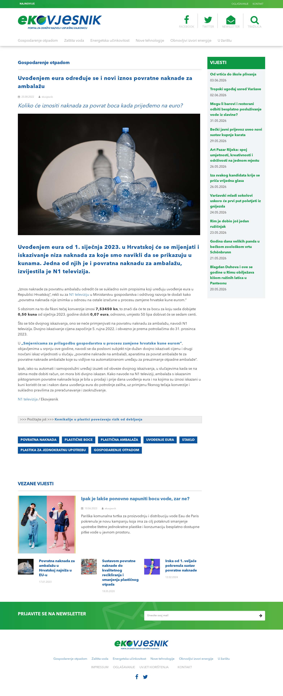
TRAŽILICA (255, 21)
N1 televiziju (79, 295)
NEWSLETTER (231, 21)
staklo (188, 440)
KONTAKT (258, 4)
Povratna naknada (38, 440)
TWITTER (208, 21)
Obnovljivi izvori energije (190, 41)
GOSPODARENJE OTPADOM (116, 450)
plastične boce (79, 440)
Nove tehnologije (150, 41)
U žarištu (225, 41)
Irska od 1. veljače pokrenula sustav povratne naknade (69, 4)
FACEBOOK (186, 21)
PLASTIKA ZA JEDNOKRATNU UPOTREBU (53, 450)
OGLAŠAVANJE (240, 4)
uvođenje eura (160, 440)
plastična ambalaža (119, 440)
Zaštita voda (74, 41)
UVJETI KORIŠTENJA (154, 667)
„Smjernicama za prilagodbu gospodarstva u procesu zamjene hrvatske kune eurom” (101, 343)
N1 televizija (28, 399)
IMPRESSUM (99, 667)
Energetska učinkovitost (109, 41)
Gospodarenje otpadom (38, 41)
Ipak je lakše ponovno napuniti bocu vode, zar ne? (135, 499)
